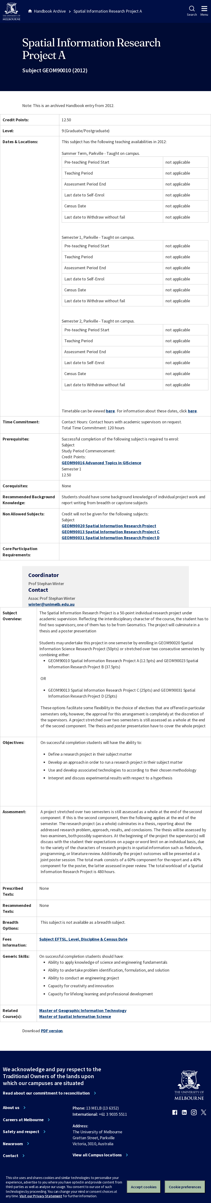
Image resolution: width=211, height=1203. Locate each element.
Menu (204, 11)
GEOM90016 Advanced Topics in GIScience (101, 462)
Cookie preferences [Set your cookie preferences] (185, 1186)
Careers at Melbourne (23, 1119)
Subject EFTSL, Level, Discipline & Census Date (83, 939)
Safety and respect (21, 1131)
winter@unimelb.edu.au (51, 604)
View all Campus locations (97, 1155)
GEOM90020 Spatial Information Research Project (109, 525)
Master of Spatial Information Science (75, 1016)
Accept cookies (143, 1186)
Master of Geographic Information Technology (82, 1010)
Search (192, 11)
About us (11, 1107)
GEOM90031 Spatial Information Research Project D (111, 537)
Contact (10, 1155)
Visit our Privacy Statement (41, 1196)
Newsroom (13, 1143)
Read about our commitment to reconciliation (46, 1093)
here (110, 411)
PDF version (52, 1030)
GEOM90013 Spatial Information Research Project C (111, 531)
